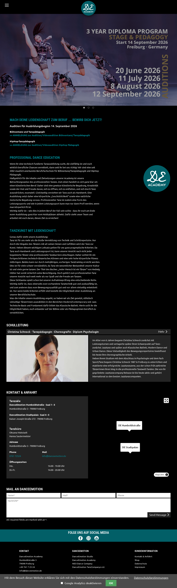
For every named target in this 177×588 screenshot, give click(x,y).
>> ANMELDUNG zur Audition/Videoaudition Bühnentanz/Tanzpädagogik (50, 135)
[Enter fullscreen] (166, 400)
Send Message (159, 514)
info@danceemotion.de (54, 456)
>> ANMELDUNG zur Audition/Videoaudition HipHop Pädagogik (44, 145)
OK (111, 583)
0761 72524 (15, 456)
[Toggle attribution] (167, 475)
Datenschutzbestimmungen (151, 577)
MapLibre (159, 474)
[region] (130, 437)
